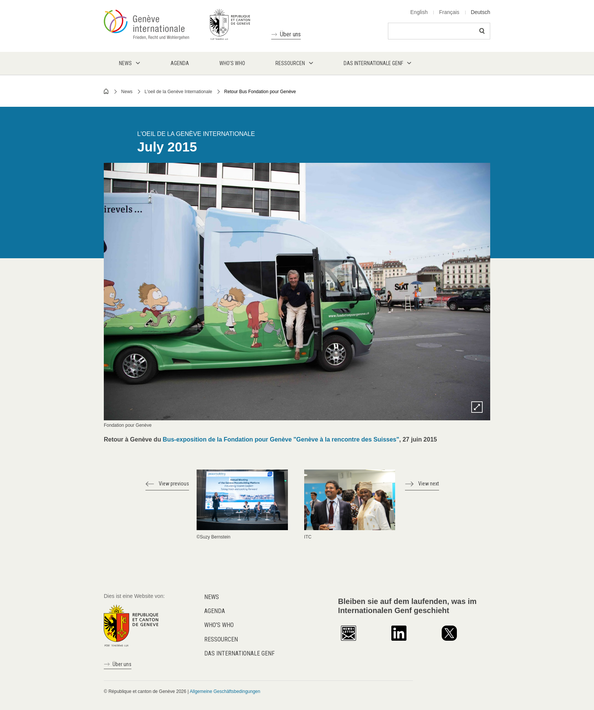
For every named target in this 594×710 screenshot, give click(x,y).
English (419, 12)
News (127, 91)
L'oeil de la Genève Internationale (178, 91)
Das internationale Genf (239, 653)
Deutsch (480, 12)
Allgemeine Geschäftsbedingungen (225, 691)
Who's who (219, 625)
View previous (174, 484)
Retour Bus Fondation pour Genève (260, 91)
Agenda (214, 611)
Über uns (290, 34)
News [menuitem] (125, 63)
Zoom (477, 407)
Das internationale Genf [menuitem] (373, 63)
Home (106, 91)
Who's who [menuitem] (232, 63)
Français (449, 12)
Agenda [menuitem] (179, 63)
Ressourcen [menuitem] (290, 63)
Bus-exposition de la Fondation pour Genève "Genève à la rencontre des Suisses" (281, 439)
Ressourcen (221, 639)
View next (428, 484)
